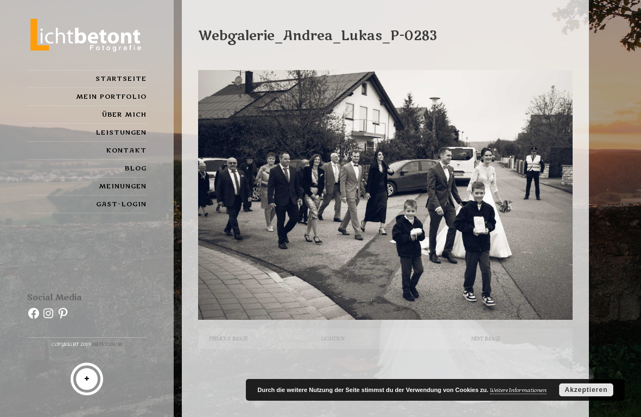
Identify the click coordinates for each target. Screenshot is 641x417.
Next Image (485, 338)
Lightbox (332, 338)
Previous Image (228, 338)
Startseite (121, 78)
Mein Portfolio (111, 96)
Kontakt (126, 150)
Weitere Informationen (518, 390)
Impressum (107, 345)
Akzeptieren (585, 390)
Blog (136, 168)
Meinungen (123, 186)
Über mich (124, 114)
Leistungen (121, 132)
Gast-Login (121, 204)
